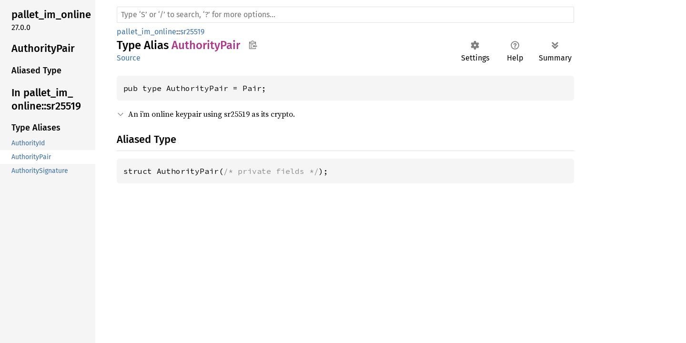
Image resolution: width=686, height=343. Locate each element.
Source (129, 57)
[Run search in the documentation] (345, 15)
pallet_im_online (146, 31)
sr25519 (192, 31)
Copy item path (253, 45)
